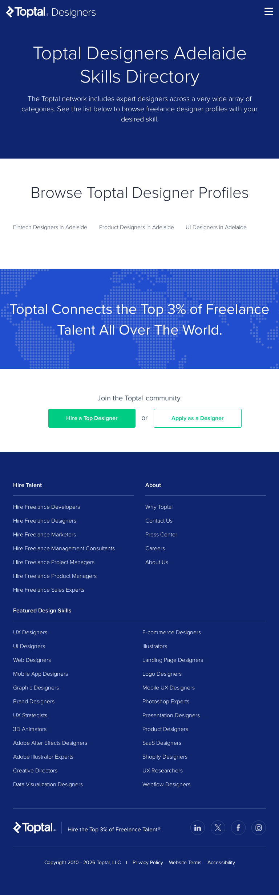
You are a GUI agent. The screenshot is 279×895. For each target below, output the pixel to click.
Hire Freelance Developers (46, 507)
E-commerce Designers (171, 632)
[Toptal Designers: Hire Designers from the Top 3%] (51, 11)
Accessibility (221, 862)
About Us (156, 562)
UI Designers (29, 646)
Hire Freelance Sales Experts (48, 590)
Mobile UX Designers (168, 687)
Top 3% (163, 308)
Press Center (161, 534)
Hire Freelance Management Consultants (64, 548)
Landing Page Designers (172, 660)
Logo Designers (162, 674)
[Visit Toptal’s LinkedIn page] (197, 827)
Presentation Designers (171, 715)
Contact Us (159, 520)
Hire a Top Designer (92, 418)
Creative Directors (35, 770)
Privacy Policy (148, 862)
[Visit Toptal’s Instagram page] (258, 827)
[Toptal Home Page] (34, 827)
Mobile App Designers (40, 674)
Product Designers (165, 729)
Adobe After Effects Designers (50, 743)
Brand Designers (33, 701)
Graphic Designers (36, 687)
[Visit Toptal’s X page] (218, 827)
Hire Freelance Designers (44, 520)
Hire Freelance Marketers (44, 534)
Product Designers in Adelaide (136, 227)
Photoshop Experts (165, 701)
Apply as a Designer (197, 418)
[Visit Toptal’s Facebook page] (238, 827)
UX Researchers (162, 770)
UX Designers (30, 632)
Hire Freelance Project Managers (53, 562)
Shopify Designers (164, 756)
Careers (155, 548)
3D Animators (29, 729)
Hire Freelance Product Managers (55, 576)
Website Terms (185, 862)
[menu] (268, 11)
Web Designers (32, 660)
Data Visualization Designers (48, 784)
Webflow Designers (166, 784)
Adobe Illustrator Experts (43, 756)
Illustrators (154, 646)
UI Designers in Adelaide (216, 227)
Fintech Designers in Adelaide (50, 227)
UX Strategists (30, 715)
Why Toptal (159, 507)
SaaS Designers (161, 743)
